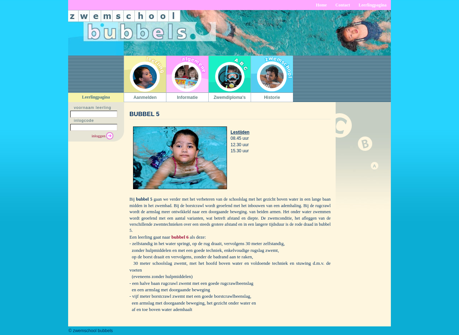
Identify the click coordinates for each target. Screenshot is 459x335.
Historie (272, 97)
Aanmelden (145, 97)
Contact (342, 5)
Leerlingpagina (373, 5)
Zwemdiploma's (230, 97)
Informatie (187, 97)
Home (321, 5)
